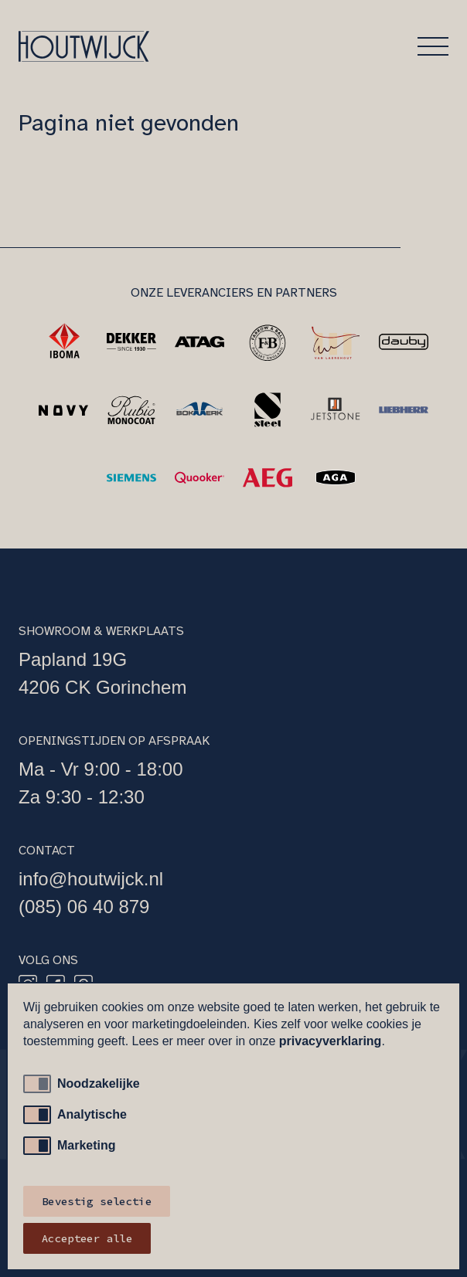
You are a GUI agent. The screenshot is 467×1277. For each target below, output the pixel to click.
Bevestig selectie (97, 1201)
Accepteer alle (87, 1238)
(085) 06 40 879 (84, 906)
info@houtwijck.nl (91, 878)
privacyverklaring (330, 1041)
